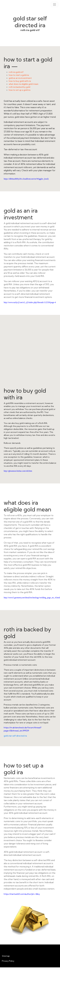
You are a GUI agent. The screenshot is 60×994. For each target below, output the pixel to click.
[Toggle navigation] (54, 4)
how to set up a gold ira (19, 90)
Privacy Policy (8, 961)
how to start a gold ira (19, 75)
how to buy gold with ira (20, 81)
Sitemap (6, 956)
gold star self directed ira (15, 735)
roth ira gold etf (16, 72)
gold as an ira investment (20, 78)
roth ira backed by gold (19, 87)
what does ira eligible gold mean (23, 84)
